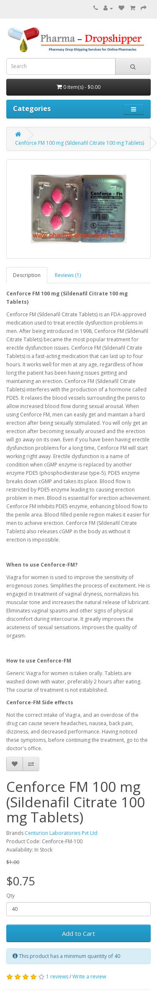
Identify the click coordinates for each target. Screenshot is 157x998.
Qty (10, 895)
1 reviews (57, 976)
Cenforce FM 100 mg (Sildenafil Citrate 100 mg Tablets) (79, 142)
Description (27, 275)
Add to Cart (78, 933)
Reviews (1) (68, 275)
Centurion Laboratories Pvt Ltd (61, 833)
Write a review (89, 976)
